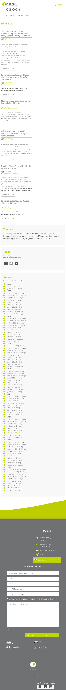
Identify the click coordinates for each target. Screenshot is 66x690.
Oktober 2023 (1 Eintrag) (15, 350)
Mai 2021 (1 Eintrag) (13, 408)
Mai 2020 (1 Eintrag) (13, 428)
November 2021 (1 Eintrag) (16, 399)
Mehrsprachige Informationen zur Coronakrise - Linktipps (15, 102)
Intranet (23, 676)
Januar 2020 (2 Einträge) (15, 437)
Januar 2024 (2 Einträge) (15, 341)
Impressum (29, 676)
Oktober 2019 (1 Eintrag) (15, 447)
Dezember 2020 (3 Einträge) (16, 419)
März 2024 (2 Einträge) (14, 337)
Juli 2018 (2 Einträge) (14, 481)
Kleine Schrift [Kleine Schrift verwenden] (13, 9)
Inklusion (20, 238)
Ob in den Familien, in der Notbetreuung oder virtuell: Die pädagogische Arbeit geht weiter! (15, 33)
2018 (9, 467)
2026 (9, 284)
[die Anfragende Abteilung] (33, 573)
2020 (9, 417)
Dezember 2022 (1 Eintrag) (16, 371)
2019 (9, 440)
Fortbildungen (9, 238)
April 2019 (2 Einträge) (14, 460)
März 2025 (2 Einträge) (14, 309)
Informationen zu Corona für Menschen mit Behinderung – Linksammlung (14, 133)
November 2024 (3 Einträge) (16, 321)
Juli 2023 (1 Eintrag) (13, 355)
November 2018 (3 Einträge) (16, 472)
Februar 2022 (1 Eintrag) (15, 389)
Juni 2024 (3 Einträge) (14, 330)
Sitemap (42, 676)
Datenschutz (36, 676)
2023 (9, 344)
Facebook (6, 263)
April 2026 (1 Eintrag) (14, 286)
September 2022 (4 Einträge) (16, 376)
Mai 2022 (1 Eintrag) (13, 382)
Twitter (11, 263)
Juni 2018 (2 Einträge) (14, 483)
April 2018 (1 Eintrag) (14, 486)
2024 (9, 316)
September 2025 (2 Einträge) (16, 295)
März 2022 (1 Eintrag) (14, 387)
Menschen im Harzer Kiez (26, 236)
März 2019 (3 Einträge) (14, 463)
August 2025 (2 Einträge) (15, 298)
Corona (20, 233)
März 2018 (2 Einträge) (14, 488)
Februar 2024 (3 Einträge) (15, 339)
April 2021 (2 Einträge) (14, 410)
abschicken (31, 635)
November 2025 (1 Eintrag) (16, 293)
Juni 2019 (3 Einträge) (14, 456)
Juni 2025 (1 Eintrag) (13, 302)
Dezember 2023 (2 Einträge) (16, 346)
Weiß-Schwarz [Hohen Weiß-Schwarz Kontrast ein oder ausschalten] (10, 9)
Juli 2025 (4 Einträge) (14, 300)
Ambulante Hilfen (32, 233)
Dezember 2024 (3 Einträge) (16, 318)
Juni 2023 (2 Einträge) (14, 357)
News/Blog (12, 15)
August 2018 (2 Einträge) (15, 479)
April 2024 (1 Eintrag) (14, 334)
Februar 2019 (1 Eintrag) (15, 465)
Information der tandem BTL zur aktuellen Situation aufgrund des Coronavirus (15, 77)
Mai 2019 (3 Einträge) (14, 458)
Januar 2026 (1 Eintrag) (14, 289)
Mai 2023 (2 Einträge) (14, 360)
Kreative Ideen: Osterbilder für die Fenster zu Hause (16, 167)
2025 (9, 291)
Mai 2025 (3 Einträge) (14, 305)
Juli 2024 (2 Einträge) (14, 328)
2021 (9, 394)
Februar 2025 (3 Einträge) (15, 311)
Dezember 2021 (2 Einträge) (16, 396)
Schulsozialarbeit (47, 233)
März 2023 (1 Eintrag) (14, 364)
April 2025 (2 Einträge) (14, 307)
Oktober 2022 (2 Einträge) (15, 373)
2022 (9, 369)
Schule (32, 238)
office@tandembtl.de (50, 550)
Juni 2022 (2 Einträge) (14, 380)
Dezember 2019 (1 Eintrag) (16, 442)
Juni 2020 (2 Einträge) (14, 426)
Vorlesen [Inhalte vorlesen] (19, 9)
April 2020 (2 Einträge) (14, 431)
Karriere (41, 554)
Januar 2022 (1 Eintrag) (14, 392)
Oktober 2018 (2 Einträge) (15, 474)
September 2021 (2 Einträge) (16, 403)
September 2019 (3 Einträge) (16, 449)
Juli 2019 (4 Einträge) (14, 454)
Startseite (10, 4)
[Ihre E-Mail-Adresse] (33, 589)
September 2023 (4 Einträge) (16, 353)
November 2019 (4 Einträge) (16, 444)
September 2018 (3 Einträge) (16, 476)
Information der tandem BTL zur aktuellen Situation (15, 202)
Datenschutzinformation (47, 599)
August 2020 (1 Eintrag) (15, 424)
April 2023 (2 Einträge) (14, 362)
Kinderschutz (9, 236)
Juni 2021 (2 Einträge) (14, 405)
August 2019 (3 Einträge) (15, 451)
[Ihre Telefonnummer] (33, 594)
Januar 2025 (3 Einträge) (15, 314)
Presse (39, 238)
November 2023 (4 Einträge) (16, 348)
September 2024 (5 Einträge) (16, 325)
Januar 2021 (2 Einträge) (15, 415)
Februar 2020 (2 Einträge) (15, 435)
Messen (41, 236)
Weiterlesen (8, 69)
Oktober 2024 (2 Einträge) (15, 323)
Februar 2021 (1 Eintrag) (15, 412)
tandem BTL (4, 15)
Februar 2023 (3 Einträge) (15, 366)
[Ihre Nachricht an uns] (33, 614)
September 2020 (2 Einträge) (16, 421)
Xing (16, 263)
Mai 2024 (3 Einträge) (14, 332)
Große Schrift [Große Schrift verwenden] (16, 9)
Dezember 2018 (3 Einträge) (16, 470)
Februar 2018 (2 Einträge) (15, 490)
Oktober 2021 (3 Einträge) (15, 401)
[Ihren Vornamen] (33, 584)
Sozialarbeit (47, 238)
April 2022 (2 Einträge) (14, 385)
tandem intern (52, 236)
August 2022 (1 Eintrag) (15, 378)
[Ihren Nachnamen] (33, 579)
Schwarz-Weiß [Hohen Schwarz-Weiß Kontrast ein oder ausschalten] (7, 9)
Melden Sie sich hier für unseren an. (47, 559)
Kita (26, 238)
